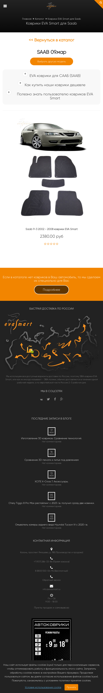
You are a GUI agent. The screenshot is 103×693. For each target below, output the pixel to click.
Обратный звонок (51, 580)
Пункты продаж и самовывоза (51, 607)
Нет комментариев (51, 441)
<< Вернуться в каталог (51, 40)
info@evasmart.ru (51, 589)
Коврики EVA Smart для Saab (64, 18)
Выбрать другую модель (51, 61)
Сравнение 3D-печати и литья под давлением (51, 459)
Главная (26, 18)
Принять (71, 687)
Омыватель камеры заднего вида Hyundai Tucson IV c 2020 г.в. (51, 524)
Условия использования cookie (43, 687)
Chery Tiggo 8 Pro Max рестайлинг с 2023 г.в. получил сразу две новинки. (51, 503)
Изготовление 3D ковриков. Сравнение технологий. (51, 438)
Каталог (39, 18)
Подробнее (51, 289)
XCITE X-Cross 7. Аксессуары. (51, 481)
